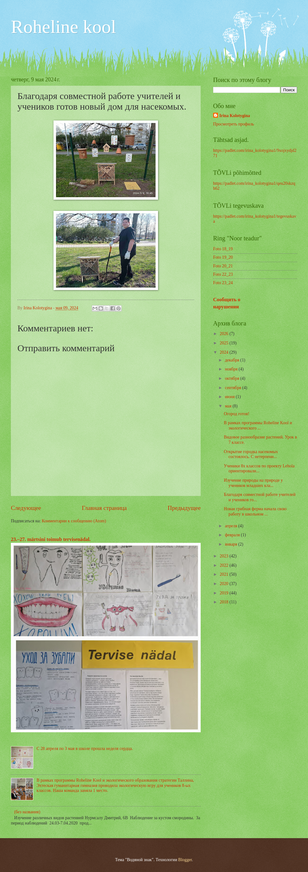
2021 (224, 574)
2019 (224, 593)
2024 (224, 352)
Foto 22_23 (223, 274)
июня (230, 396)
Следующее (26, 508)
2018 (224, 602)
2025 (224, 343)
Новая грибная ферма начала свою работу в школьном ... (255, 511)
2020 (224, 583)
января (231, 544)
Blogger (185, 859)
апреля (231, 526)
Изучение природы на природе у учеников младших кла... (253, 483)
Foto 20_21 (223, 266)
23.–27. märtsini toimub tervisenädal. (51, 539)
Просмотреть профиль (233, 124)
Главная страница (104, 508)
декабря (232, 360)
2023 (224, 556)
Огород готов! (236, 413)
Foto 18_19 (223, 249)
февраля (233, 535)
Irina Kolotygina (234, 115)
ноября (232, 369)
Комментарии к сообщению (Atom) (74, 521)
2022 (224, 565)
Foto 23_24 (223, 282)
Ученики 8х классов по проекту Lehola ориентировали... (259, 469)
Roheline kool (63, 26)
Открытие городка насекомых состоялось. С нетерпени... (251, 454)
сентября (233, 387)
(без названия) (27, 812)
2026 (224, 333)
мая (229, 406)
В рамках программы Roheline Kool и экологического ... (258, 425)
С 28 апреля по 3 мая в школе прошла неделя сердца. (85, 748)
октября (232, 378)
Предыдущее (184, 508)
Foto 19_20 (223, 257)
